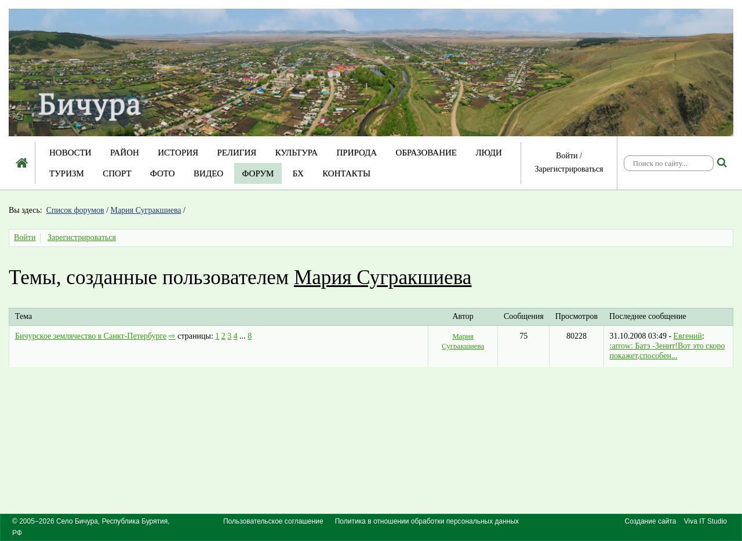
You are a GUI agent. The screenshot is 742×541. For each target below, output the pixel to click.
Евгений (688, 336)
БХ (298, 173)
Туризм (66, 173)
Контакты (346, 173)
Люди (488, 152)
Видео (208, 173)
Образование (426, 152)
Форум (258, 173)
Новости (70, 152)
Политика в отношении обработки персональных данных (427, 521)
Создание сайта (650, 521)
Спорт (117, 173)
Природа (356, 152)
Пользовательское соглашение (273, 521)
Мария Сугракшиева (146, 210)
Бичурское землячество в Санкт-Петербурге (90, 336)
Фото (162, 173)
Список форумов (75, 210)
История (178, 152)
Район (124, 152)
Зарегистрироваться (568, 169)
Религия (237, 152)
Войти (566, 155)
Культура (296, 152)
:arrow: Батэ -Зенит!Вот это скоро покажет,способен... (667, 351)
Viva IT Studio (705, 521)
